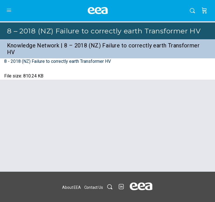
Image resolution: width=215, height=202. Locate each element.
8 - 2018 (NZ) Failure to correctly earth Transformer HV (57, 61)
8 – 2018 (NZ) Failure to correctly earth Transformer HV (104, 31)
